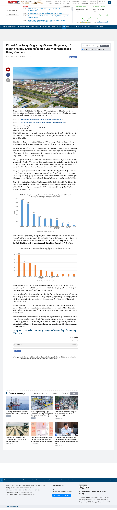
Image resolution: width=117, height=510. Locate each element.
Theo (45, 345)
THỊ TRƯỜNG (76, 26)
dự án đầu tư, (56, 357)
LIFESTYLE (87, 26)
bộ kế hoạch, (72, 357)
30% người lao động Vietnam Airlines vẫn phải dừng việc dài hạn (42, 119)
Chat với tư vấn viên (61, 495)
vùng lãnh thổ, (47, 357)
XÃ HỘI (5, 26)
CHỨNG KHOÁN (12, 26)
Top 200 (114, 480)
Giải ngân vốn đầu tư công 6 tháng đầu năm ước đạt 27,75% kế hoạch (43, 122)
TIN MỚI (41, 128)
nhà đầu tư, (64, 357)
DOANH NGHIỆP (30, 26)
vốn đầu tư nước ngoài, (38, 358)
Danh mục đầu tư (12, 14)
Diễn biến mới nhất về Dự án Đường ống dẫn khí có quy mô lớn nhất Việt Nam (16, 439)
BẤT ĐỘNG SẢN (21, 26)
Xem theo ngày (38, 394)
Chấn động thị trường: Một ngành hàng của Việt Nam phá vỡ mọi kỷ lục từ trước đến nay (42, 414)
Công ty (86, 49)
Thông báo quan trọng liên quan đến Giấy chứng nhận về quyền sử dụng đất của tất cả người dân (42, 439)
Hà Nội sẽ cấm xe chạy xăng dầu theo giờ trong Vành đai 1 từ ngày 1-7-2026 (66, 414)
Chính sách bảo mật (12, 506)
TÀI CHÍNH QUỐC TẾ (56, 26)
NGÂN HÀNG (38, 26)
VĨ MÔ (63, 26)
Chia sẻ (74, 57)
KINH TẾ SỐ (69, 26)
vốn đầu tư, (24, 357)
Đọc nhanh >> (66, 6)
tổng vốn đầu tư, (26, 358)
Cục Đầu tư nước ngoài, (36, 357)
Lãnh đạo (102, 49)
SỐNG (82, 26)
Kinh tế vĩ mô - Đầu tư (27, 57)
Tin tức (94, 49)
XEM (73, 393)
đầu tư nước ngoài (51, 358)
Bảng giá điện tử (12, 10)
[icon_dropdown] (109, 2)
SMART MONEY (46, 26)
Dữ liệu (96, 26)
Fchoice (101, 26)
